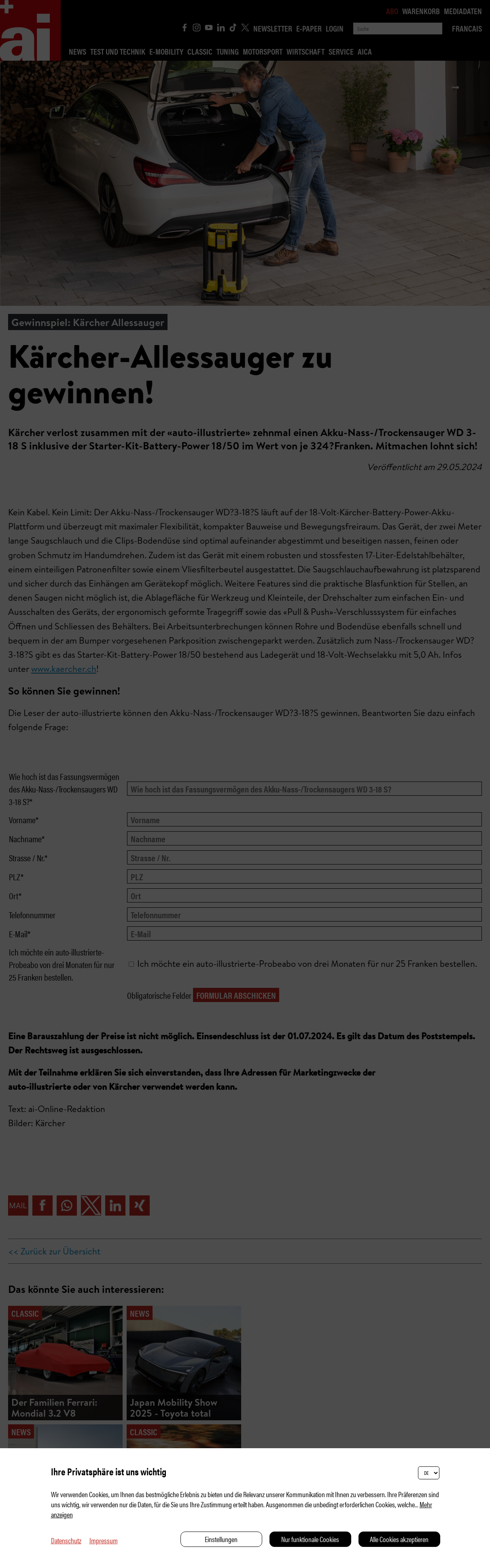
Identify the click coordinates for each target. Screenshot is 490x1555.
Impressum (103, 1540)
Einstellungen (221, 1539)
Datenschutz (66, 1540)
